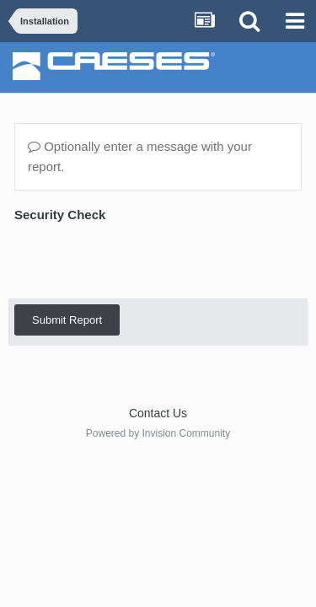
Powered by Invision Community (158, 433)
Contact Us (158, 413)
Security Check (59, 214)
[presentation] (142, 260)
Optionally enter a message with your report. (140, 156)
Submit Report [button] (67, 320)
